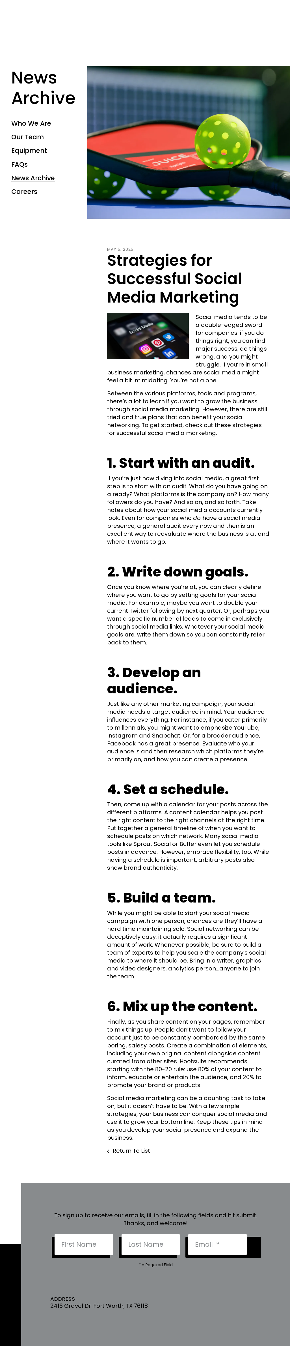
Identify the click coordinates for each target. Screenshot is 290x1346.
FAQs (19, 164)
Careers (24, 191)
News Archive (33, 178)
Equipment (29, 150)
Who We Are (31, 123)
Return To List (130, 1151)
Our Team (27, 137)
